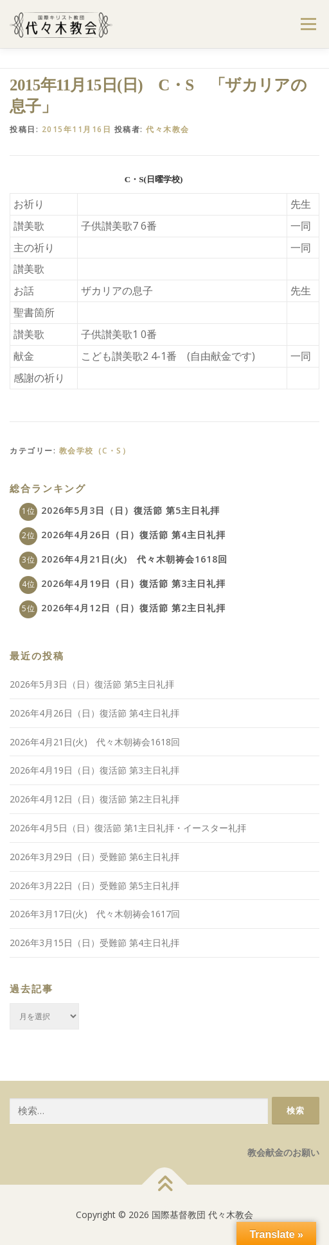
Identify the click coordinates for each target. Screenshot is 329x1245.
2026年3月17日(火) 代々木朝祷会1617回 (95, 914)
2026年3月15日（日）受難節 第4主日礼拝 (94, 942)
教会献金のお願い (283, 1152)
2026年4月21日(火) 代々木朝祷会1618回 (134, 559)
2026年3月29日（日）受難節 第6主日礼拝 (94, 857)
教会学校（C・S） (95, 450)
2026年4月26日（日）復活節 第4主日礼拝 (133, 535)
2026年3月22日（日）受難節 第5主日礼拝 (94, 885)
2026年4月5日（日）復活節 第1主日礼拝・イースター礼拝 (128, 828)
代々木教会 (168, 129)
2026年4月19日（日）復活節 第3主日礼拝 (133, 583)
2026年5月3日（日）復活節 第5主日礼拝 (130, 510)
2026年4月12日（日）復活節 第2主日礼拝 (133, 608)
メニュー (308, 24)
